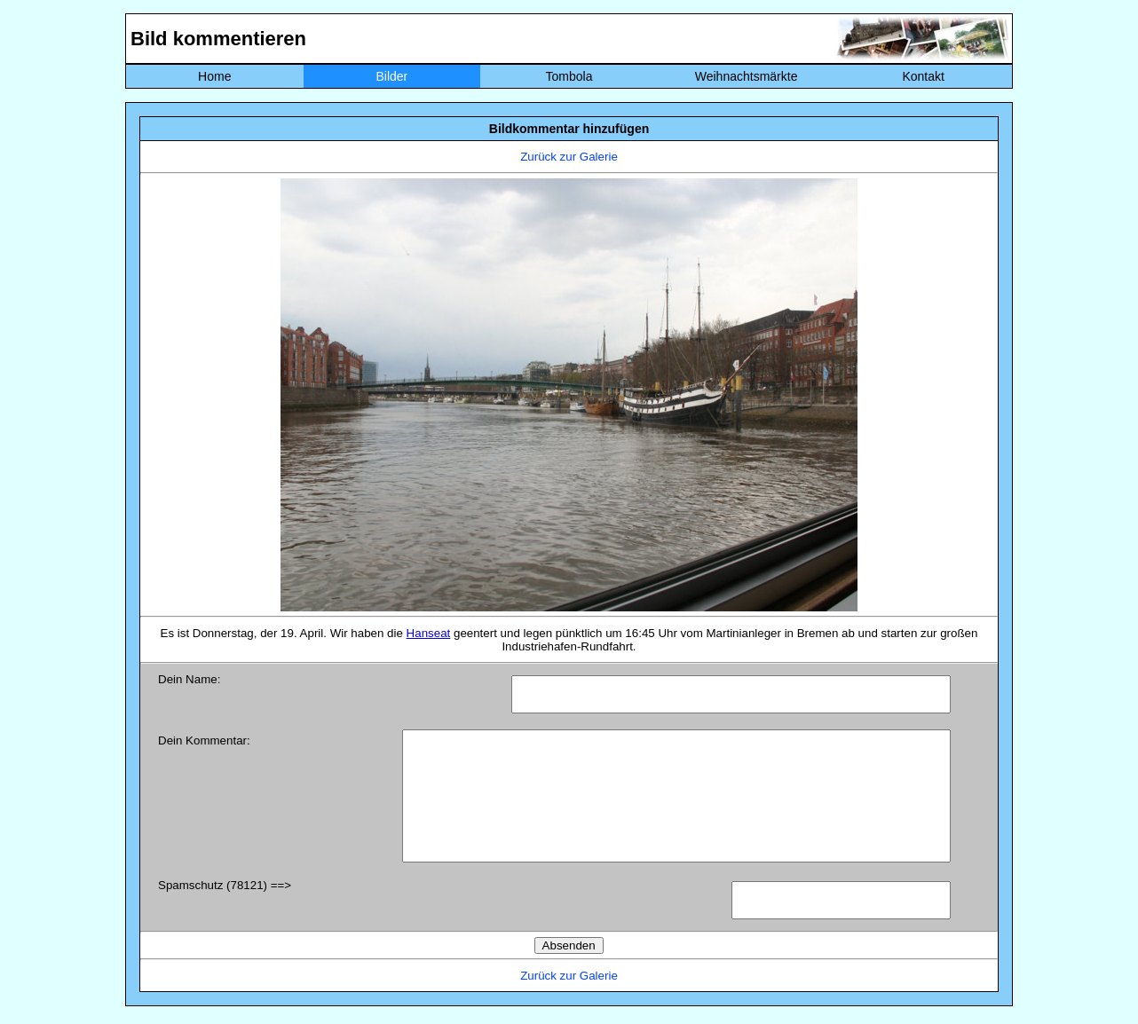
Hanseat (429, 633)
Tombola (569, 76)
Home (214, 76)
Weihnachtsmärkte (746, 76)
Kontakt (923, 76)
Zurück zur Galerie (569, 156)
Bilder (391, 76)
